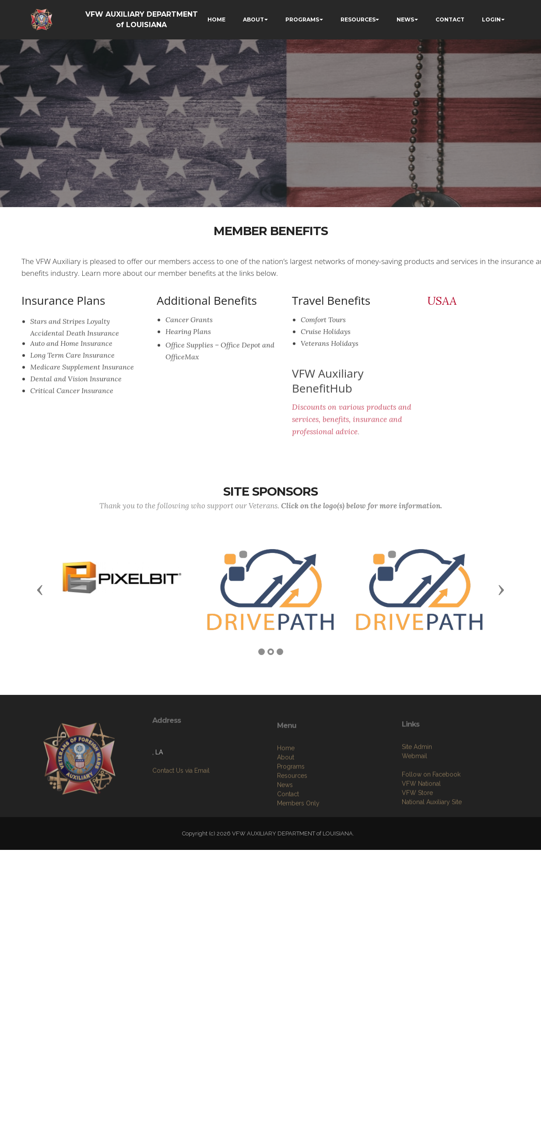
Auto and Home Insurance (71, 349)
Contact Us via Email (181, 799)
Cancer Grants (189, 325)
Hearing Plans (188, 337)
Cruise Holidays (326, 337)
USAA (442, 300)
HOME (216, 19)
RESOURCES (358, 19)
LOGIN (491, 19)
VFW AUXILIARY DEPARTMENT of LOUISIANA (141, 19)
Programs (291, 813)
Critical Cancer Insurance (71, 396)
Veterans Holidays (329, 349)
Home (286, 794)
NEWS (405, 19)
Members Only (298, 849)
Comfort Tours (323, 325)
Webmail (414, 798)
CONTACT (450, 19)
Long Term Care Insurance (72, 360)
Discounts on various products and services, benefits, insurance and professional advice (351, 437)
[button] (40, 589)
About (285, 803)
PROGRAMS (302, 19)
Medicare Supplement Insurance (82, 372)
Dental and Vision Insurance (76, 384)
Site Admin (417, 789)
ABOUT (253, 19)
